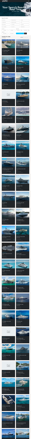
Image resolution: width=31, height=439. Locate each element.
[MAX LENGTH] (12, 33)
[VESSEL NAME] (6, 22)
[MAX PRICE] (26, 30)
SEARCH (20, 33)
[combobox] (6, 20)
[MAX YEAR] (12, 30)
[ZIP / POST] (15, 24)
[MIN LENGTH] (5, 33)
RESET (25, 33)
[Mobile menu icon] (28, 1)
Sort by (22, 37)
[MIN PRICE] (19, 30)
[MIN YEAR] (5, 30)
